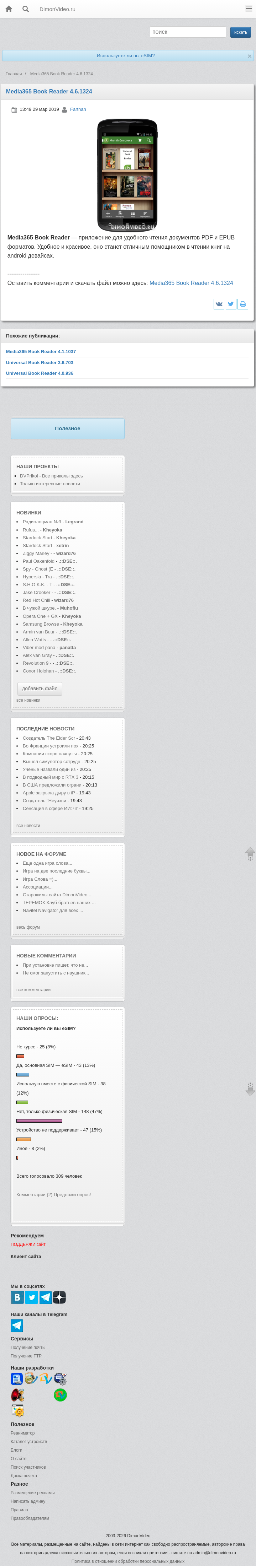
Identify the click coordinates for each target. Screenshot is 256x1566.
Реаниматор (23, 1433)
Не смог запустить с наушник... (56, 973)
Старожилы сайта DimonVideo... (57, 894)
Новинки (28, 512)
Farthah (78, 109)
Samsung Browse (41, 624)
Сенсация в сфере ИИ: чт (50, 808)
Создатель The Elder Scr (49, 738)
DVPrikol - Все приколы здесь (51, 476)
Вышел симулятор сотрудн (51, 761)
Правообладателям (30, 1518)
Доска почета (24, 1475)
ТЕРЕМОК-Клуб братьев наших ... (59, 902)
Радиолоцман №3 (42, 521)
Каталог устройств (29, 1441)
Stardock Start (37, 537)
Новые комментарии (46, 955)
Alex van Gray (38, 655)
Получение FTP (26, 1356)
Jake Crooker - (38, 592)
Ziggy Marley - (37, 553)
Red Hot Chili (37, 600)
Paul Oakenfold (38, 561)
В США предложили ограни (52, 785)
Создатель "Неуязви (44, 800)
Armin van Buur (39, 631)
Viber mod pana (39, 647)
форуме (56, 854)
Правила (19, 1509)
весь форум (28, 927)
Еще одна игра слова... (47, 863)
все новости (28, 825)
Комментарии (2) (34, 1194)
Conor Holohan (39, 671)
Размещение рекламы (33, 1492)
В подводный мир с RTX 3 (50, 777)
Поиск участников (28, 1467)
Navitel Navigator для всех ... (53, 910)
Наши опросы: (37, 1018)
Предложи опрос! (72, 1194)
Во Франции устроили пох (50, 746)
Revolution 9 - (37, 663)
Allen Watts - (36, 639)
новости (61, 728)
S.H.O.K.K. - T (37, 584)
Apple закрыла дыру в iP (49, 792)
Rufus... (31, 530)
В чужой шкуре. (39, 608)
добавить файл (40, 688)
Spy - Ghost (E (38, 569)
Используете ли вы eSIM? (126, 55)
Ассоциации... (38, 887)
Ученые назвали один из (50, 769)
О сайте (18, 1458)
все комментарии (33, 989)
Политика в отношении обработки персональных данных (128, 1561)
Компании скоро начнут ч (50, 753)
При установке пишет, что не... (55, 965)
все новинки (28, 700)
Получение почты (28, 1347)
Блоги (16, 1450)
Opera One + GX (40, 616)
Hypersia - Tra (37, 576)
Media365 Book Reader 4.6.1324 (191, 283)
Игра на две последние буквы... (56, 871)
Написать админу (28, 1501)
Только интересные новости (50, 483)
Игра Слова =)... (40, 879)
